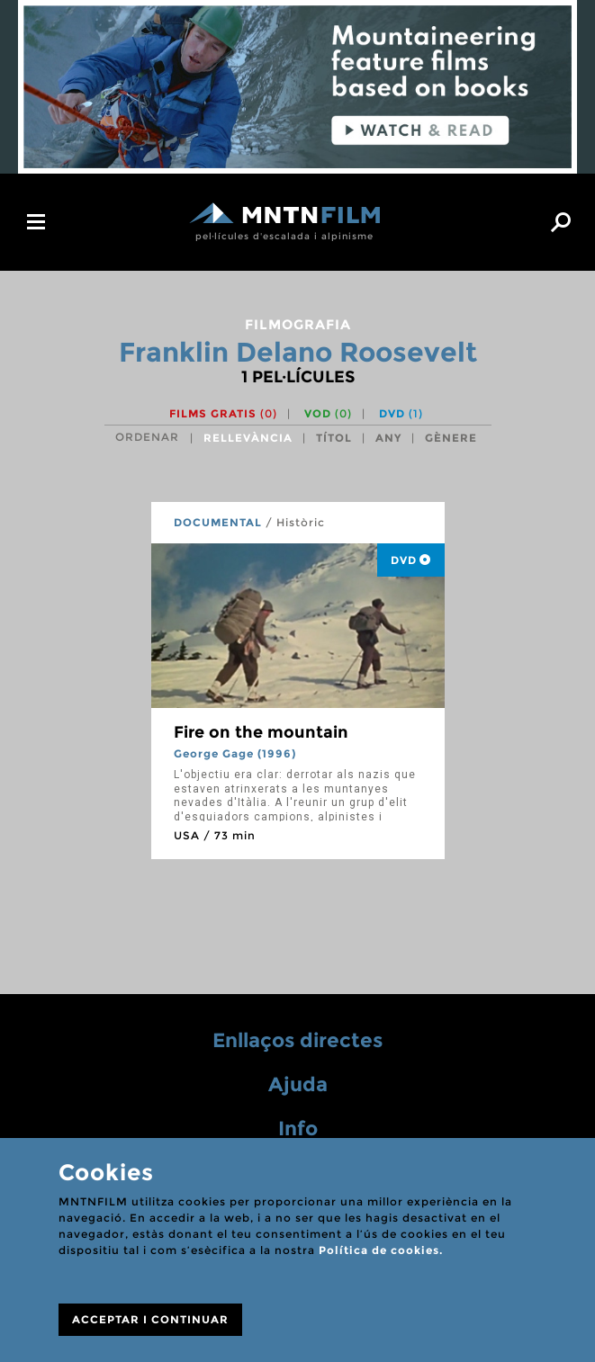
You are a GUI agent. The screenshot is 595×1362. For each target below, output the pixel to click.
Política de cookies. (381, 1250)
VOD (328, 413)
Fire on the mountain (261, 732)
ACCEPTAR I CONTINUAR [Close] (150, 1319)
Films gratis (223, 413)
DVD (401, 413)
